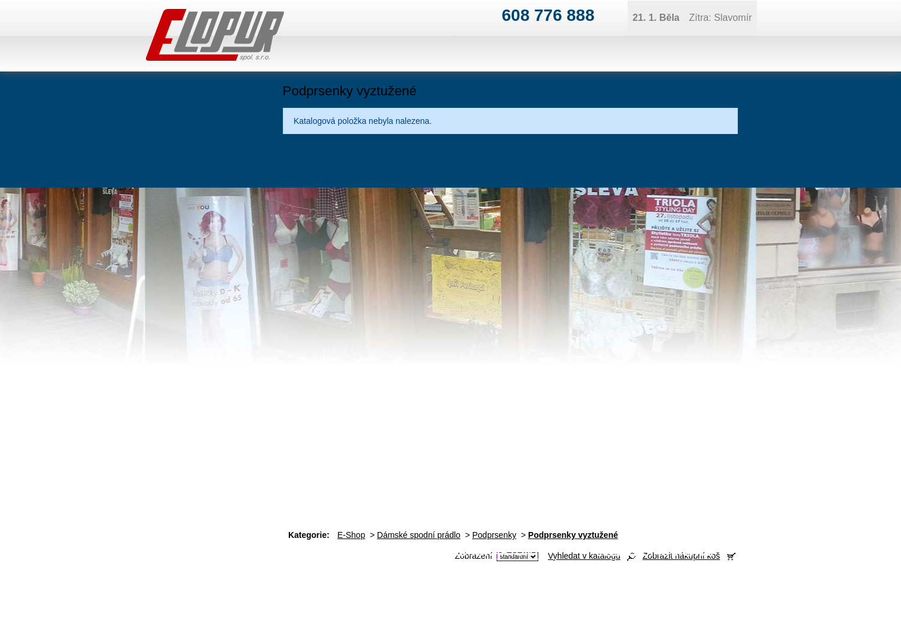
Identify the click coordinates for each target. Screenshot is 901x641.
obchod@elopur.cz (326, 602)
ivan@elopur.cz (472, 583)
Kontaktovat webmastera (818, 612)
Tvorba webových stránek (768, 622)
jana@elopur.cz (777, 583)
